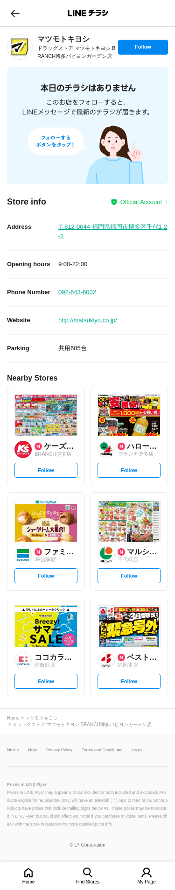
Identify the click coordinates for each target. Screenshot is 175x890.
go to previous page (15, 13)
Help (32, 750)
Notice (13, 750)
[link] (20, 47)
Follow (142, 49)
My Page (146, 881)
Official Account (141, 201)
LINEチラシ (88, 13)
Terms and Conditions (102, 750)
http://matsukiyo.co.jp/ (87, 320)
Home (28, 881)
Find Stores (87, 881)
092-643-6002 (77, 292)
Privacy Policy (59, 750)
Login (137, 750)
